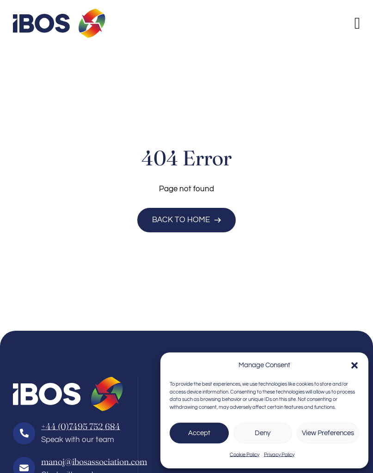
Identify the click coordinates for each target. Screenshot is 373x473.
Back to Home (186, 220)
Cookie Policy (244, 454)
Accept (199, 433)
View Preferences (328, 433)
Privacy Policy (279, 454)
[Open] (358, 23)
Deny (262, 433)
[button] (354, 365)
